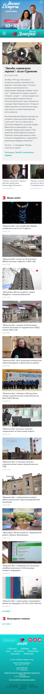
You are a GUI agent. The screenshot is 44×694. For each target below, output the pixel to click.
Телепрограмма (33, 651)
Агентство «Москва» (12, 687)
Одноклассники (35, 640)
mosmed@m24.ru (24, 676)
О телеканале (12, 649)
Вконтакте (30, 640)
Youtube (40, 640)
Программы (25, 649)
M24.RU (31, 685)
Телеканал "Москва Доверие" (24, 33)
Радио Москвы (33, 687)
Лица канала (15, 654)
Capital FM (22, 688)
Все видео (6, 611)
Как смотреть (19, 651)
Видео (35, 649)
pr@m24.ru (24, 669)
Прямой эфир (39, 33)
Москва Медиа (14, 685)
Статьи (8, 651)
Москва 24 (24, 685)
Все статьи (6, 624)
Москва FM (23, 687)
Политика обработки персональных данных (22, 680)
